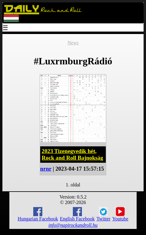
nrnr (45, 168)
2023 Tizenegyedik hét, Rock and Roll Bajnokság (72, 154)
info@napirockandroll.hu (72, 225)
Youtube (120, 214)
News (72, 42)
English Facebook (77, 214)
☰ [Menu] (5, 28)
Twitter (103, 214)
